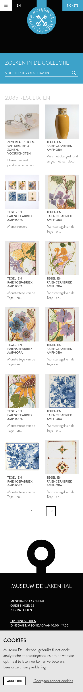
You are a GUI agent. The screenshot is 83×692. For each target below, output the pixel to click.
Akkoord (14, 681)
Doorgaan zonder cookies (53, 681)
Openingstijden (23, 621)
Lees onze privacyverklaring (24, 667)
